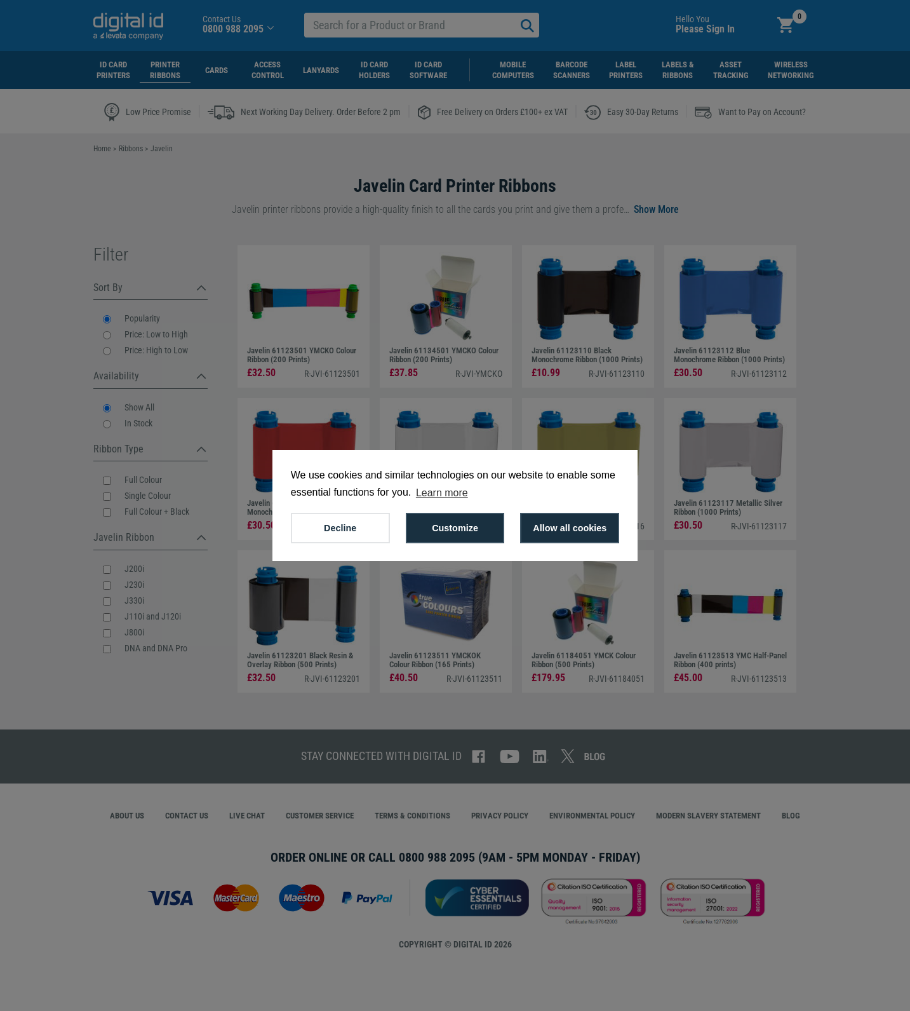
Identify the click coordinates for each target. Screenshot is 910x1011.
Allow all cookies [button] (569, 528)
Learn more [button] (442, 492)
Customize (455, 528)
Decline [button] (340, 528)
